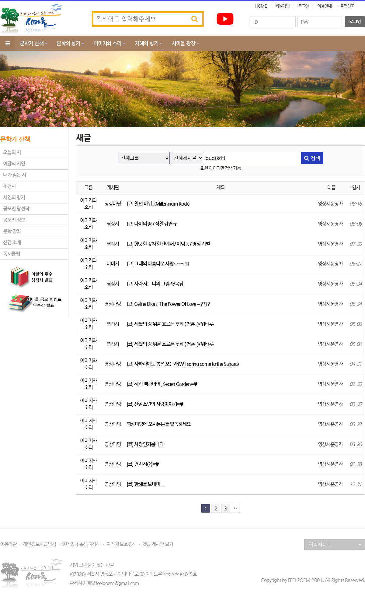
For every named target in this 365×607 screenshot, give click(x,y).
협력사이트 (335, 544)
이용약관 (8, 544)
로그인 (303, 5)
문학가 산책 (31, 43)
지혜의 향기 (146, 43)
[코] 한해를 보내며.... (146, 484)
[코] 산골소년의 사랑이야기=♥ (155, 404)
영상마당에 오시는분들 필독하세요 (159, 424)
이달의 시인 (14, 163)
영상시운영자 (330, 203)
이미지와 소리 (107, 43)
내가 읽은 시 (14, 175)
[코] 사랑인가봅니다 (145, 444)
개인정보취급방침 (39, 544)
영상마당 (112, 203)
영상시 (112, 224)
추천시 (9, 186)
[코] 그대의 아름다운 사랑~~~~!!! (158, 263)
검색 (312, 158)
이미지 (112, 263)
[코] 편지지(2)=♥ (143, 464)
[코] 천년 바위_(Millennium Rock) (158, 203)
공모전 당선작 (16, 208)
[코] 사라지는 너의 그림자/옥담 (155, 284)
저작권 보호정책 (121, 544)
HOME (261, 5)
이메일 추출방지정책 (81, 544)
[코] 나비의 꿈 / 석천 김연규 (152, 224)
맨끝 (235, 508)
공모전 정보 (14, 220)
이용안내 (324, 5)
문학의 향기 (68, 43)
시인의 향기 (14, 197)
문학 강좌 (12, 231)
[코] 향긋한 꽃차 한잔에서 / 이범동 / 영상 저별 (168, 244)
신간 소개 (12, 242)
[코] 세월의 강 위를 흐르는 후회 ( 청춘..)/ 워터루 (170, 324)
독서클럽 (11, 254)
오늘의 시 (12, 152)
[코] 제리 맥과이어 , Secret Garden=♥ (162, 384)
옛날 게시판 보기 (157, 544)
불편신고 (347, 5)
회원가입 (282, 5)
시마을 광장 (183, 43)
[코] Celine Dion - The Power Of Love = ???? (168, 304)
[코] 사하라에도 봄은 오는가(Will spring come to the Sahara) (183, 364)
